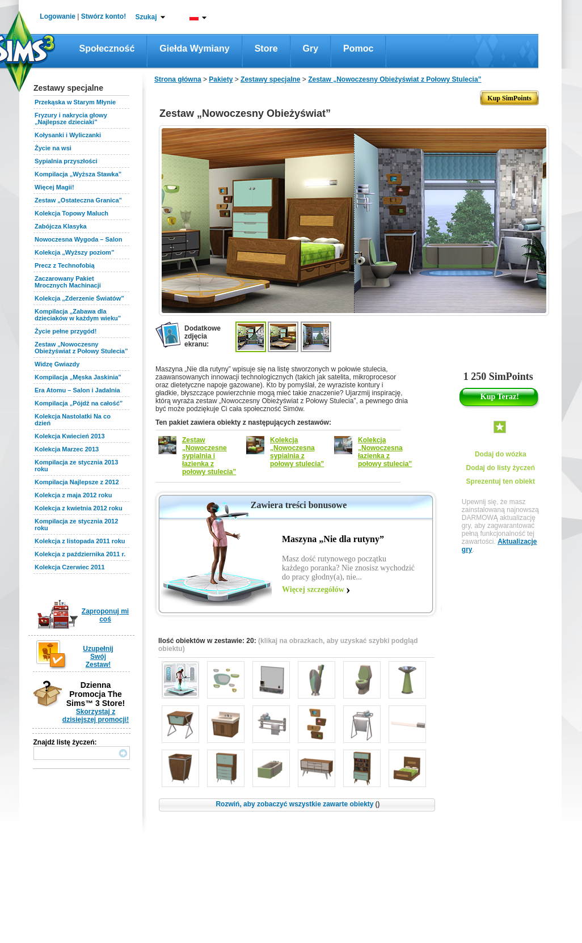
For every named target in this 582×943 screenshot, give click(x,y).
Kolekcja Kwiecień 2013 (70, 436)
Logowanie (57, 16)
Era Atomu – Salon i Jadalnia (77, 390)
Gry (311, 48)
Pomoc (358, 48)
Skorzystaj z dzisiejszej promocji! (95, 716)
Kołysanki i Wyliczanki (68, 135)
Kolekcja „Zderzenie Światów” (79, 298)
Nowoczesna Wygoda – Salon (78, 239)
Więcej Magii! (54, 187)
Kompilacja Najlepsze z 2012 (77, 482)
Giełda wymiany (194, 48)
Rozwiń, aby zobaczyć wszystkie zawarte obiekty (297, 804)
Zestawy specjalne (270, 79)
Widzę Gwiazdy (57, 364)
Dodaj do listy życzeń (500, 468)
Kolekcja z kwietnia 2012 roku (79, 508)
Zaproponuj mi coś (105, 615)
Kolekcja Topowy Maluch (71, 213)
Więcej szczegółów (313, 589)
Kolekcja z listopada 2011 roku (80, 541)
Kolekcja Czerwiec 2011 (70, 567)
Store (266, 48)
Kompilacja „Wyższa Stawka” (78, 174)
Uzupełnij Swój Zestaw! (98, 657)
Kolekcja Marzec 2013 (67, 449)
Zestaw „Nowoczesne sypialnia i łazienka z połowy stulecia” (209, 456)
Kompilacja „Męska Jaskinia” (78, 377)
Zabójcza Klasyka (61, 226)
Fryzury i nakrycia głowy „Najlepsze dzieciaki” (71, 118)
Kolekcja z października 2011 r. (80, 554)
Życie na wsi (53, 148)
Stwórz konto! (103, 16)
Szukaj (146, 17)
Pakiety (221, 79)
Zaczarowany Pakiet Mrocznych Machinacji (68, 282)
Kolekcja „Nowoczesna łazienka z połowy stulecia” (385, 452)
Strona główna (177, 79)
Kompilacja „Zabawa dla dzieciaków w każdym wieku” (78, 315)
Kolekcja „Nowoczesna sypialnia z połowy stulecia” (297, 452)
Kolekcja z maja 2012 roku (73, 495)
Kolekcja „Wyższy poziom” (74, 252)
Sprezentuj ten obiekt (500, 481)
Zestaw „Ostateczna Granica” (78, 200)
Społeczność (107, 48)
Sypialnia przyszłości (66, 161)
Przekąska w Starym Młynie (75, 102)
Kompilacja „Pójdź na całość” (79, 403)
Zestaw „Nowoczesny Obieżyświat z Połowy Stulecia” (81, 347)
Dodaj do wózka (500, 454)
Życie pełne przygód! (65, 331)
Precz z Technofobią (65, 265)
